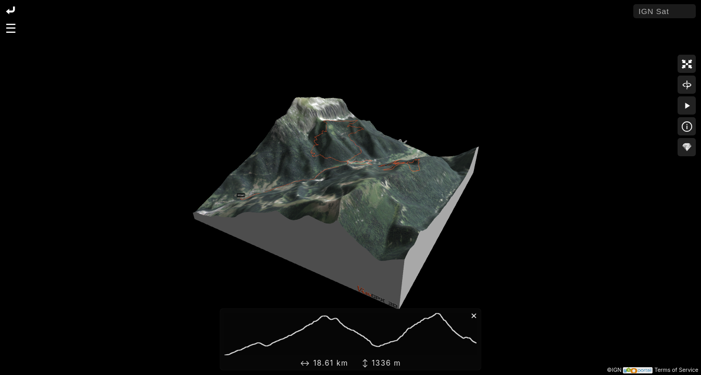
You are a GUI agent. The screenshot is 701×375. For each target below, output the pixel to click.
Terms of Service (676, 370)
